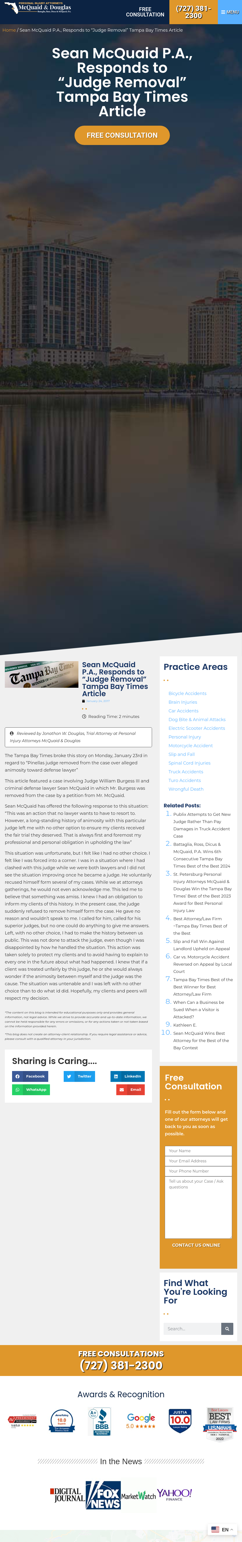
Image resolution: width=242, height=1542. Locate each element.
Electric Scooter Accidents (196, 728)
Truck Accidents (185, 772)
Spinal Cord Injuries (189, 763)
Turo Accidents (184, 780)
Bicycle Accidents (187, 693)
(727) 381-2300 (193, 12)
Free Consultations (121, 1353)
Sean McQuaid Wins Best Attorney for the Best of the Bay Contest (201, 1040)
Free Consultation (145, 12)
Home (9, 30)
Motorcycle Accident (190, 745)
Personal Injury (184, 737)
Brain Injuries (182, 702)
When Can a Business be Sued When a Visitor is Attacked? (198, 1009)
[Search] (227, 1329)
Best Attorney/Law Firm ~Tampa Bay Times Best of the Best (200, 926)
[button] (30, 1076)
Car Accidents (183, 711)
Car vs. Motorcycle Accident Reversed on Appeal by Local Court (202, 964)
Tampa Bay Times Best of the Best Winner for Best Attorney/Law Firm (203, 987)
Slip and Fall (181, 754)
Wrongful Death (185, 789)
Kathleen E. (184, 1025)
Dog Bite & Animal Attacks (197, 719)
